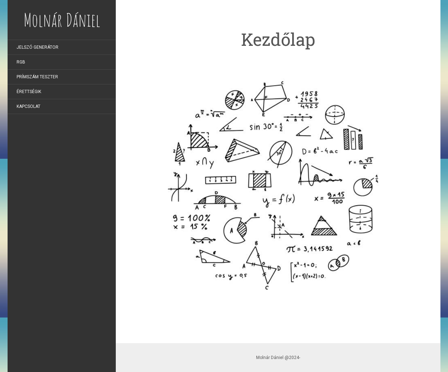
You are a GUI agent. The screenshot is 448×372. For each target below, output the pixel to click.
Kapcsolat (28, 106)
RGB (21, 62)
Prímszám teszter (37, 76)
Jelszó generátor (37, 47)
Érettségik (29, 91)
